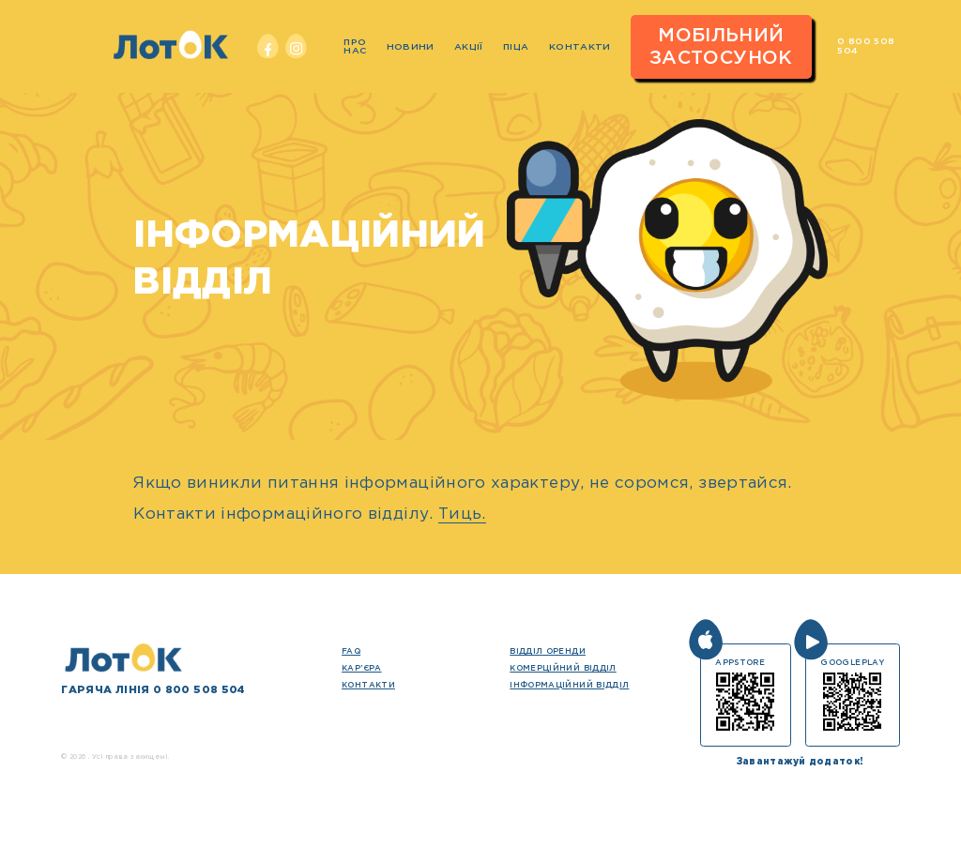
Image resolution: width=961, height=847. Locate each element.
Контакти (580, 47)
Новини (411, 47)
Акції (468, 47)
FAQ (351, 651)
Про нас (354, 46)
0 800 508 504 (865, 46)
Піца (515, 47)
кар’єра (362, 668)
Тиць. (462, 514)
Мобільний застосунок (721, 47)
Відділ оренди (548, 651)
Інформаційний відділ (569, 685)
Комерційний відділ (563, 668)
